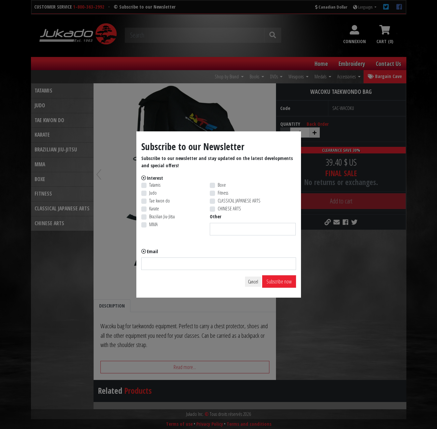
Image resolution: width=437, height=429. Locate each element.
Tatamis (154, 185)
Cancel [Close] (253, 282)
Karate (154, 208)
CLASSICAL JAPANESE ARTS (239, 201)
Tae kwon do (159, 201)
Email (152, 251)
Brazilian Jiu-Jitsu (162, 216)
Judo (153, 193)
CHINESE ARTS (229, 208)
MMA (153, 224)
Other (215, 216)
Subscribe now (279, 281)
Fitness (223, 193)
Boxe (222, 185)
